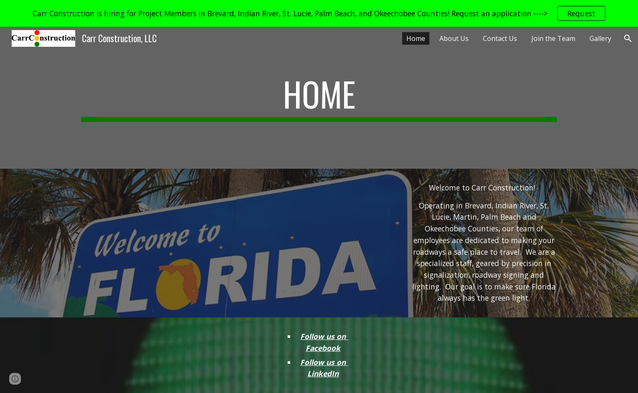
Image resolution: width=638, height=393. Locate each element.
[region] (319, 13)
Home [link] (415, 38)
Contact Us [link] (500, 38)
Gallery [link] (600, 38)
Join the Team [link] (553, 38)
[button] (628, 38)
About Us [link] (454, 38)
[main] (319, 97)
